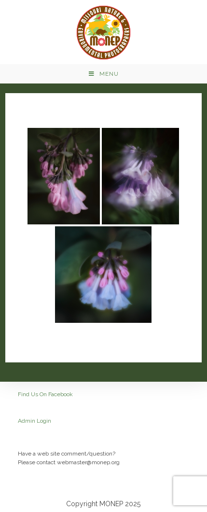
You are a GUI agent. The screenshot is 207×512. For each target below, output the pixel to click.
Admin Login (34, 420)
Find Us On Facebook (45, 394)
